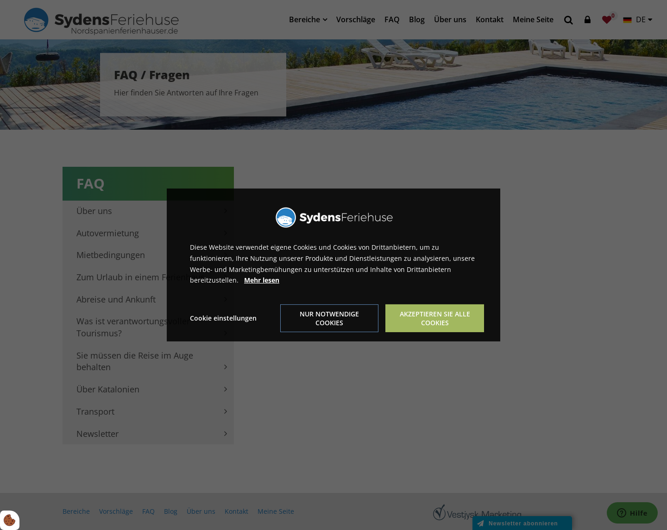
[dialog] (333, 265)
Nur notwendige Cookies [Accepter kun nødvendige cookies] (329, 318)
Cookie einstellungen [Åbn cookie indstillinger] (223, 318)
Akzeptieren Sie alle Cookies (435, 318)
